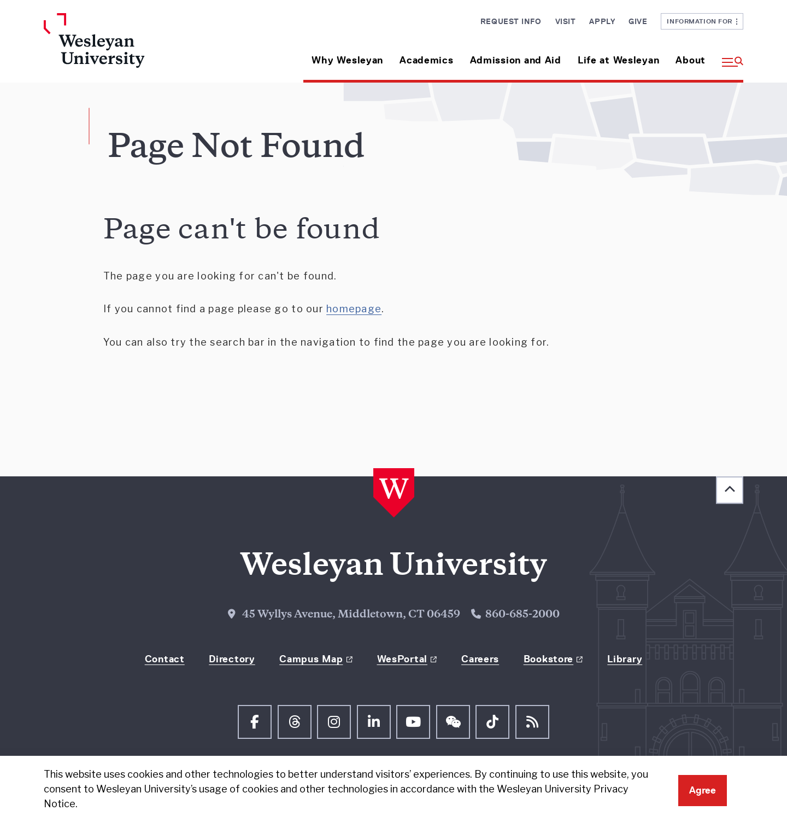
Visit (565, 21)
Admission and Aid (515, 60)
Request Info (511, 21)
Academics (426, 60)
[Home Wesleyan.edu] (126, 48)
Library (624, 659)
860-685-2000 (522, 615)
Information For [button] (702, 21)
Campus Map (311, 659)
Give (638, 21)
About (691, 60)
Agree (702, 790)
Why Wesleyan (347, 60)
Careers (480, 659)
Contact (165, 659)
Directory (232, 659)
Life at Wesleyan (619, 60)
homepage (353, 308)
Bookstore (548, 659)
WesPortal (402, 659)
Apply (602, 21)
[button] (728, 56)
